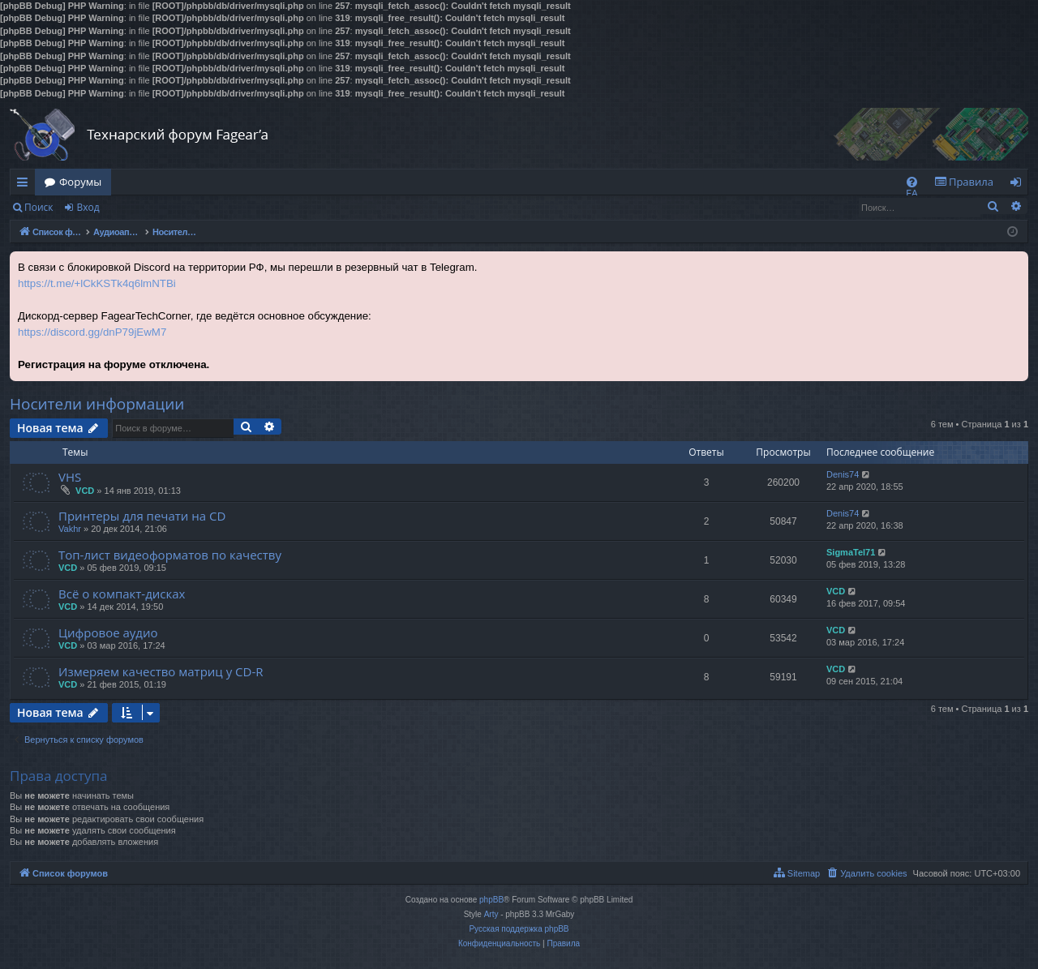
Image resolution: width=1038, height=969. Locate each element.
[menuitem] (911, 182)
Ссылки (25, 184)
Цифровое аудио (108, 632)
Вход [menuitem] (1019, 184)
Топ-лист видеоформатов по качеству (169, 555)
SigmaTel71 (850, 552)
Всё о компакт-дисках (121, 593)
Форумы (80, 181)
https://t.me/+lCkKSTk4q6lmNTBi (97, 283)
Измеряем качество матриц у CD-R (161, 671)
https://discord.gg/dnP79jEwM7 (92, 332)
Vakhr (69, 529)
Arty (491, 914)
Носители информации (97, 403)
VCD (84, 490)
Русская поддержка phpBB (518, 928)
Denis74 (842, 474)
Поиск (39, 207)
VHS (69, 477)
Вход (87, 207)
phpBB (491, 899)
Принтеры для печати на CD (141, 516)
